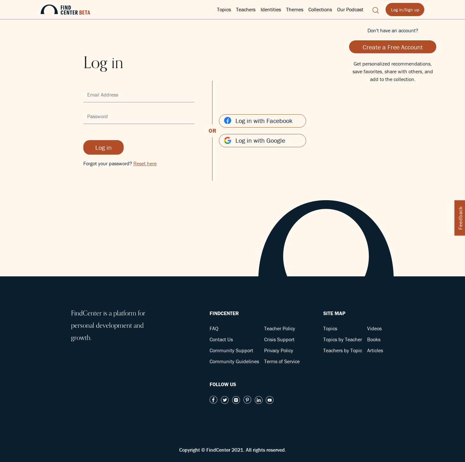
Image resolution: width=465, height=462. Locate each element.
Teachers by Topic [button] (342, 350)
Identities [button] (271, 9)
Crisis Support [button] (279, 339)
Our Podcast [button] (350, 9)
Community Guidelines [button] (234, 361)
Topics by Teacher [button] (342, 339)
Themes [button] (294, 9)
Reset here (145, 163)
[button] (375, 9)
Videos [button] (374, 328)
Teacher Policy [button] (279, 328)
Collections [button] (320, 9)
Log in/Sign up (405, 10)
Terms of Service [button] (282, 361)
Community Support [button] (231, 350)
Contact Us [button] (221, 339)
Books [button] (373, 339)
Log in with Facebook (258, 121)
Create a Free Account (393, 47)
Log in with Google (254, 140)
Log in (103, 147)
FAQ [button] (214, 328)
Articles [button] (375, 350)
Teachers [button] (245, 9)
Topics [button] (224, 9)
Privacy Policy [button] (278, 350)
